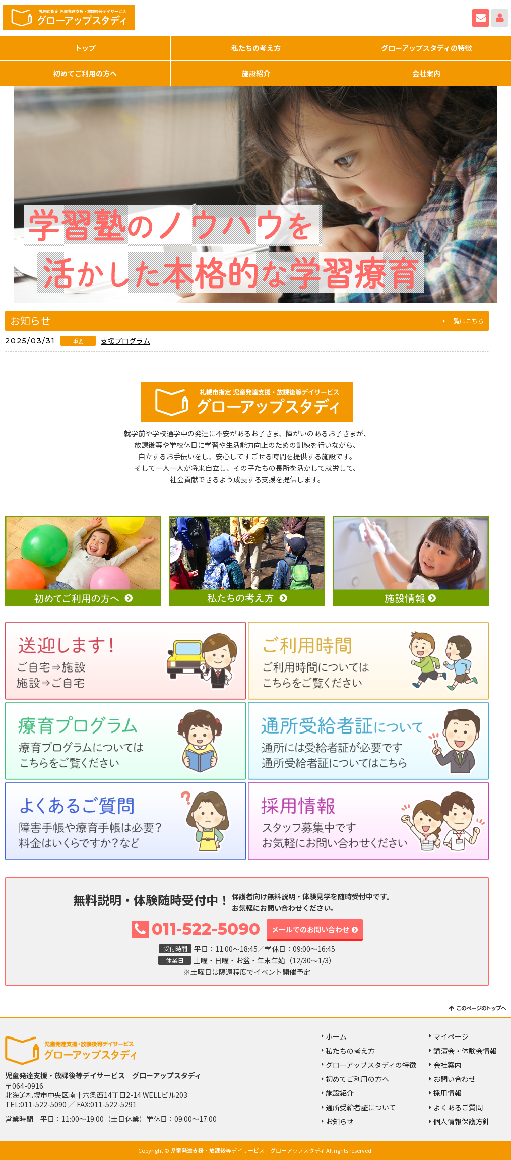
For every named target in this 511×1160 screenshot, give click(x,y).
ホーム (336, 1036)
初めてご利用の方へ (85, 73)
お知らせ (340, 1122)
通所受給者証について (361, 1107)
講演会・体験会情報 (465, 1051)
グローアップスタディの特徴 (426, 48)
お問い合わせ (480, 18)
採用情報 (447, 1093)
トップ (85, 48)
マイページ (499, 18)
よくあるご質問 (458, 1107)
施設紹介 (256, 73)
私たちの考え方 (256, 48)
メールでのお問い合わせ (310, 929)
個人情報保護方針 (461, 1122)
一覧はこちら (466, 320)
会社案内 (426, 73)
